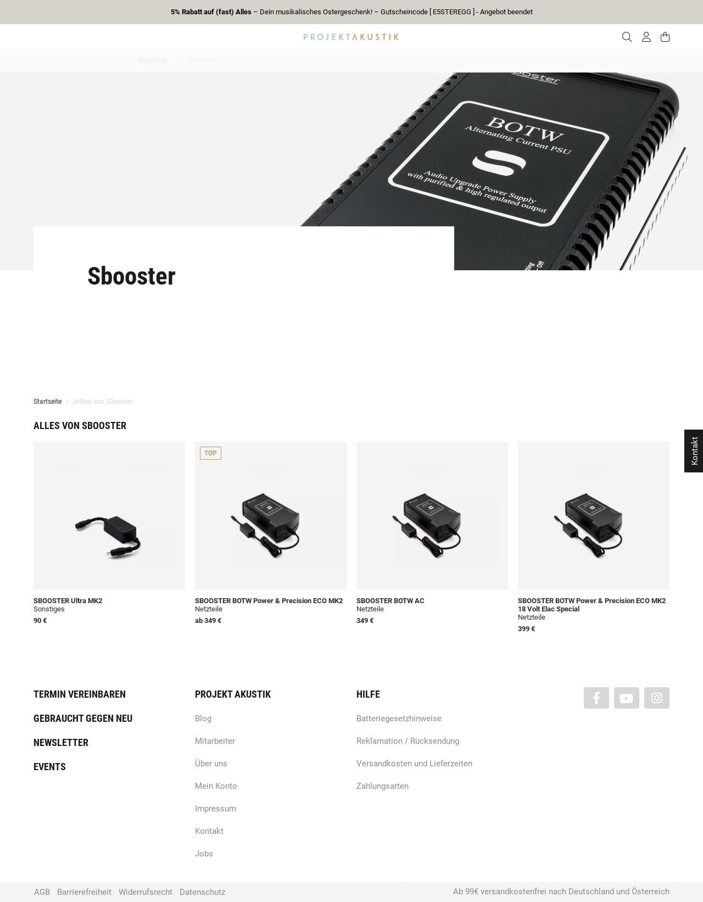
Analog (289, 60)
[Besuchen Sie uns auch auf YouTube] (626, 698)
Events (50, 766)
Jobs (204, 854)
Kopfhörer (512, 60)
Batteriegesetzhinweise (399, 718)
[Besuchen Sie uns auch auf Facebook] (596, 698)
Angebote (153, 60)
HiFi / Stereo (338, 60)
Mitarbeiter (215, 741)
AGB (42, 892)
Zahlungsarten (382, 786)
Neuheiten (202, 60)
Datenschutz (202, 892)
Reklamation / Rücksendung (407, 741)
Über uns (211, 764)
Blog (203, 718)
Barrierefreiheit (84, 892)
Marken (248, 60)
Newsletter (61, 742)
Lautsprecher (458, 60)
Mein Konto (216, 786)
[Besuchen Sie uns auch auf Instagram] (656, 698)
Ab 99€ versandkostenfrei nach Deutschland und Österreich (561, 892)
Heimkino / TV (398, 60)
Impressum (215, 809)
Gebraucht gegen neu (83, 718)
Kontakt (209, 831)
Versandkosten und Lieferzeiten (414, 764)
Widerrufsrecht (145, 892)
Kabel (555, 60)
